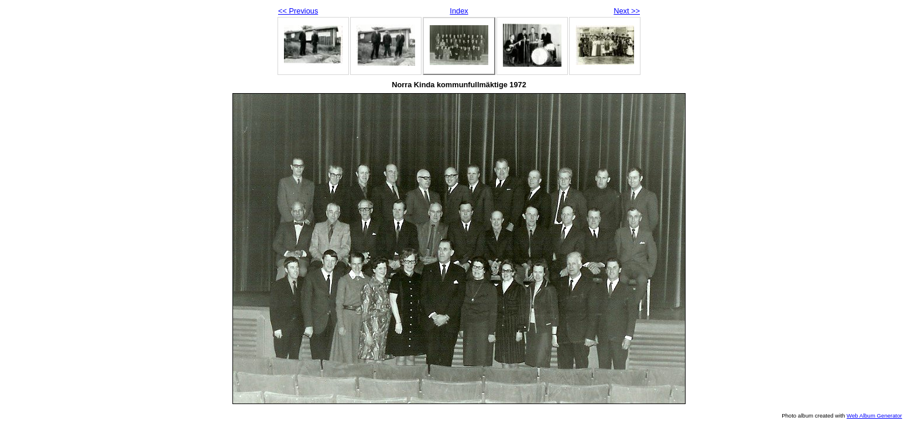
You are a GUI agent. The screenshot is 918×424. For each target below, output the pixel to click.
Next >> (627, 10)
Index (459, 10)
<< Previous (298, 10)
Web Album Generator (874, 415)
